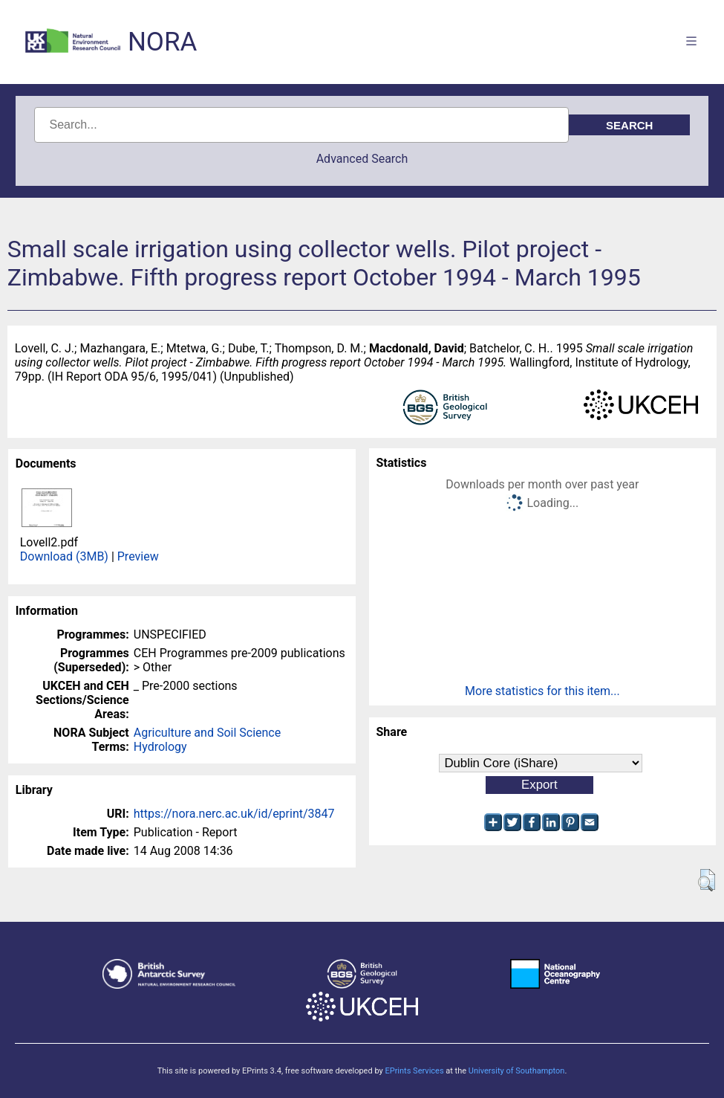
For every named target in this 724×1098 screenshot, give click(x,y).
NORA (162, 42)
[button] (706, 880)
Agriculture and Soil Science (207, 733)
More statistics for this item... (542, 691)
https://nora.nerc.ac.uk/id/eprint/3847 (234, 814)
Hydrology (160, 747)
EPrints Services (414, 1071)
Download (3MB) (64, 556)
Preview (138, 556)
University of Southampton (517, 1071)
